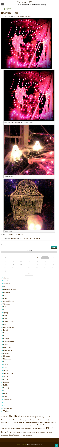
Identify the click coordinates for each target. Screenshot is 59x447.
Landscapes (7, 347)
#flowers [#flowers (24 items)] (33, 420)
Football (5, 330)
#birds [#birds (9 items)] (24, 416)
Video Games (7, 408)
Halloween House (9, 12)
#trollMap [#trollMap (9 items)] (10, 425)
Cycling (5, 313)
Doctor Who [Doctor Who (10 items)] (4, 428)
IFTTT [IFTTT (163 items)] (49, 428)
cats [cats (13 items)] (53, 425)
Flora (5, 324)
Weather (6, 411)
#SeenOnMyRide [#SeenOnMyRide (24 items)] (50, 422)
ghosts (26, 238)
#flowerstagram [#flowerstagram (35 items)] (7, 422)
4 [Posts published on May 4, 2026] (13, 258)
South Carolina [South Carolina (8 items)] (39, 432)
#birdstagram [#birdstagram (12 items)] (42, 417)
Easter (5, 315)
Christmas (6, 304)
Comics (5, 310)
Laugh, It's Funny (8, 350)
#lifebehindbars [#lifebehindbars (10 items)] (35, 422)
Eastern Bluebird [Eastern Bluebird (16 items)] (15, 428)
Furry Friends (7, 333)
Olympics (6, 379)
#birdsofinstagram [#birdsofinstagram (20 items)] (32, 417)
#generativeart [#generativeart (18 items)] (18, 422)
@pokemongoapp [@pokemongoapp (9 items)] (28, 425)
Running (6, 388)
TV (4, 405)
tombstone (36, 238)
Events (5, 318)
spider (30, 238)
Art (4, 287)
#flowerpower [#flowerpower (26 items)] (24, 420)
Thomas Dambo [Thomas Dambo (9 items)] (4, 435)
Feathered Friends (8, 321)
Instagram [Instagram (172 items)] (6, 431)
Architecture (7, 284)
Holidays (6, 339)
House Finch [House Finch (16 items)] (41, 428)
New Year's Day (8, 373)
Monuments (7, 359)
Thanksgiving (7, 399)
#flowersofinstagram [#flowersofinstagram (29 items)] (44, 420)
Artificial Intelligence (9, 289)
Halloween (14, 238)
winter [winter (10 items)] (27, 435)
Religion (5, 385)
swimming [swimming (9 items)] (49, 432)
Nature (5, 370)
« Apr (28, 274)
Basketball (6, 292)
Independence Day (9, 342)
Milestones (6, 356)
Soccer (5, 394)
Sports (5, 396)
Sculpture (6, 391)
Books (5, 298)
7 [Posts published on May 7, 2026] (37, 258)
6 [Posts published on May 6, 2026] (29, 258)
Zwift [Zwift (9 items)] (30, 435)
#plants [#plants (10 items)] (41, 422)
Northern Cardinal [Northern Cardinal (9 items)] (31, 432)
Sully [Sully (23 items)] (45, 432)
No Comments (26, 16)
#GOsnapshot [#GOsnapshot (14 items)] (27, 422)
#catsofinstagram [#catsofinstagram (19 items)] (14, 420)
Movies (5, 365)
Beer (4, 295)
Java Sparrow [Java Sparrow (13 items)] (16, 432)
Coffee (5, 307)
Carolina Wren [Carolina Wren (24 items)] (42, 425)
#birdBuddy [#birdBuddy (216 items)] (16, 416)
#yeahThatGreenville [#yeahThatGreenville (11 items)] (18, 425)
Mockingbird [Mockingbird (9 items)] (23, 432)
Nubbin (5, 376)
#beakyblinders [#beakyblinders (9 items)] (4, 416)
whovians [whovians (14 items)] (22, 435)
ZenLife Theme (22, 445)
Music (5, 368)
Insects (5, 344)
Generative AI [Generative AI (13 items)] (28, 428)
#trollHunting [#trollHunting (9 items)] (4, 425)
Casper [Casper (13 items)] (49, 425)
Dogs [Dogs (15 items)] (9, 428)
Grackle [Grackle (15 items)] (35, 428)
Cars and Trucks (8, 301)
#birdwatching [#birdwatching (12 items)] (50, 417)
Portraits (6, 382)
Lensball (6, 353)
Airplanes (6, 278)
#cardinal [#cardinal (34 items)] (4, 420)
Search (3, 245)
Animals (5, 281)
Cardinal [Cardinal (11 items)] (34, 425)
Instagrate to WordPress (15, 234)
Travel (5, 402)
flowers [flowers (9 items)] (22, 428)
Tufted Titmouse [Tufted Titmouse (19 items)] (14, 435)
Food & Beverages (8, 327)
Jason (17, 16)
